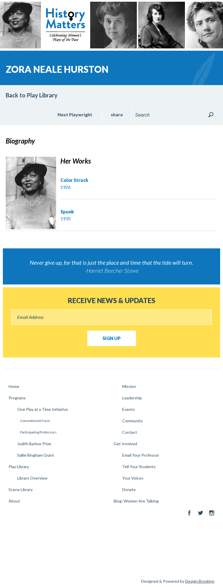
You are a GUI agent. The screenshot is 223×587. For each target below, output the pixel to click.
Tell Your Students (139, 466)
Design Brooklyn (199, 581)
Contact (129, 432)
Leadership (132, 397)
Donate (129, 489)
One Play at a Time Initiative (42, 409)
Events (128, 409)
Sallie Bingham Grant (35, 455)
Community (132, 420)
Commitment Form (35, 421)
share (117, 114)
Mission (129, 386)
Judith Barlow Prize (34, 443)
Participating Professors (38, 432)
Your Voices (132, 478)
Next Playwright (75, 114)
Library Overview (32, 478)
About (14, 500)
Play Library (19, 466)
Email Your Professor (140, 455)
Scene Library (21, 489)
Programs (17, 397)
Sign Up (111, 338)
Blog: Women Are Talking (136, 500)
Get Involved (125, 443)
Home (14, 386)
